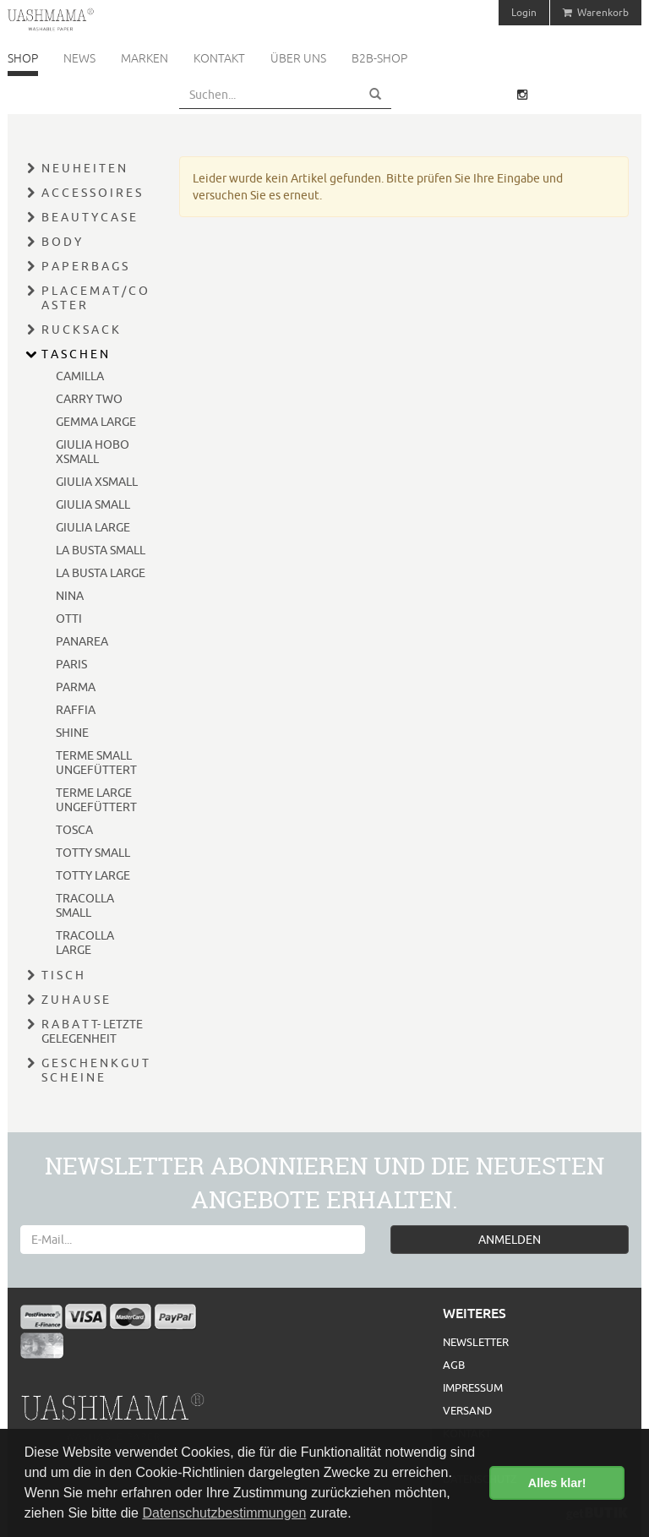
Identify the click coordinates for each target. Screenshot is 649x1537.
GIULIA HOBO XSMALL (92, 452)
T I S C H (62, 975)
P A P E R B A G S (84, 266)
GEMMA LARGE (96, 421)
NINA (70, 595)
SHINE (72, 732)
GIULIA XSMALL (97, 481)
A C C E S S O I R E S (91, 192)
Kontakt (219, 58)
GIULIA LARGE (93, 527)
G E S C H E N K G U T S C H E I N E (95, 1070)
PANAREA (82, 641)
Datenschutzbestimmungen (224, 1513)
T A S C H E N (74, 354)
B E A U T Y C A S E (88, 217)
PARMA (75, 687)
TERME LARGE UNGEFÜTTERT (96, 800)
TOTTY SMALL (93, 852)
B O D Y (61, 241)
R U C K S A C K (80, 329)
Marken (144, 58)
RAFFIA (75, 710)
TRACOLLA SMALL (85, 905)
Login (524, 12)
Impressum (473, 1387)
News (79, 58)
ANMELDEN (509, 1239)
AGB (454, 1364)
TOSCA (74, 830)
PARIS (71, 664)
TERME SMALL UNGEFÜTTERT (96, 763)
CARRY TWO (89, 399)
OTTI (69, 618)
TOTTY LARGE (93, 875)
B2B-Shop (379, 58)
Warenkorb (596, 12)
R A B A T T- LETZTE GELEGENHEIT (92, 1031)
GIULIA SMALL (93, 504)
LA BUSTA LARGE (100, 573)
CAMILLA (80, 376)
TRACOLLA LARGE (85, 943)
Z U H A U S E (75, 999)
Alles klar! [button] (557, 1483)
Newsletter (476, 1342)
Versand (467, 1410)
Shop (23, 58)
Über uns (298, 58)
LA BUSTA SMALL (100, 550)
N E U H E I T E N (83, 168)
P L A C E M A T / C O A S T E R (94, 298)
